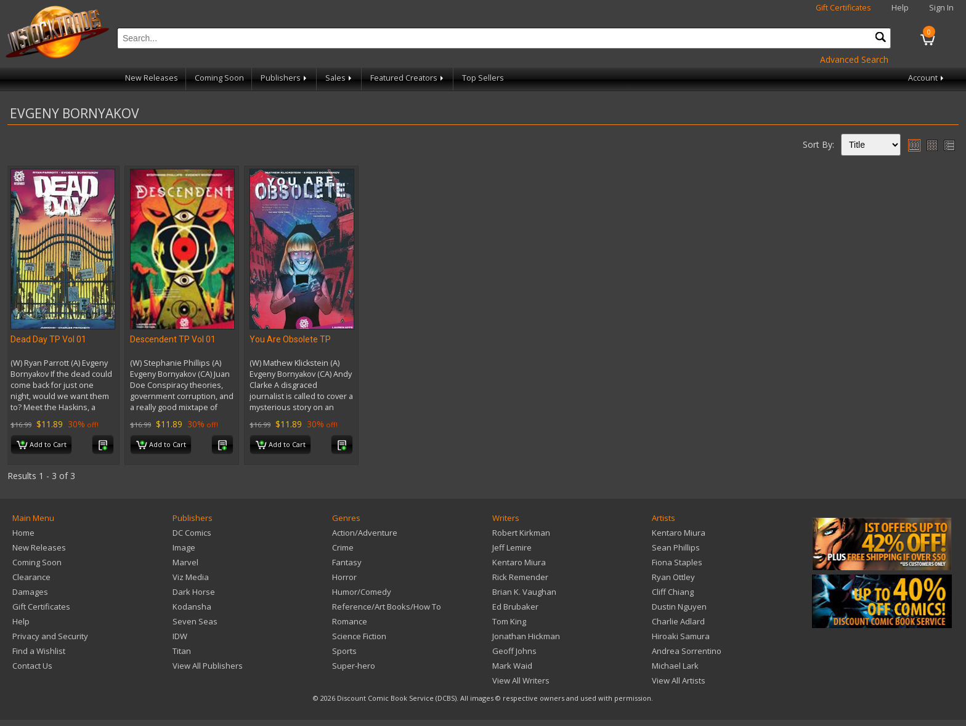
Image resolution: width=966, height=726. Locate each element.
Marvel (185, 562)
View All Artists (678, 680)
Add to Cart (42, 445)
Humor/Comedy (361, 591)
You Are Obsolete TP (290, 339)
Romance (349, 621)
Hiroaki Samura (681, 636)
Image (183, 547)
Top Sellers (483, 78)
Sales (339, 78)
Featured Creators (407, 78)
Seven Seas (194, 621)
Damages (30, 591)
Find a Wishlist (38, 650)
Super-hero (353, 665)
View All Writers (521, 680)
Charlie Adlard (678, 621)
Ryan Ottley (673, 577)
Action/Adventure (364, 532)
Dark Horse (193, 591)
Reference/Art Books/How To (386, 606)
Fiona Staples (677, 562)
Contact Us (32, 665)
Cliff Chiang (673, 591)
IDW (179, 636)
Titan (181, 650)
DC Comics (191, 532)
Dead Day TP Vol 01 (48, 339)
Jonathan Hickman (526, 636)
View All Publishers (207, 665)
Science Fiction (359, 636)
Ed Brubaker (515, 606)
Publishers (285, 78)
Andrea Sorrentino (686, 650)
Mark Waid (512, 665)
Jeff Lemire (512, 547)
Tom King (509, 621)
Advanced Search (854, 59)
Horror (344, 577)
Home (23, 532)
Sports (344, 650)
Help (900, 7)
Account (927, 78)
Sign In (941, 7)
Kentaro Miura (519, 562)
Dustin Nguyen (679, 606)
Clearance (31, 577)
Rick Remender (520, 577)
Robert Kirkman (521, 532)
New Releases (151, 78)
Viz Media (190, 577)
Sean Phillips (676, 547)
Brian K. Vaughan (524, 591)
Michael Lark (675, 665)
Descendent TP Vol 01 (173, 339)
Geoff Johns (514, 650)
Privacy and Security (50, 636)
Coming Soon (219, 78)
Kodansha (191, 606)
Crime (343, 547)
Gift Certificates (843, 7)
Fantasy (347, 562)
